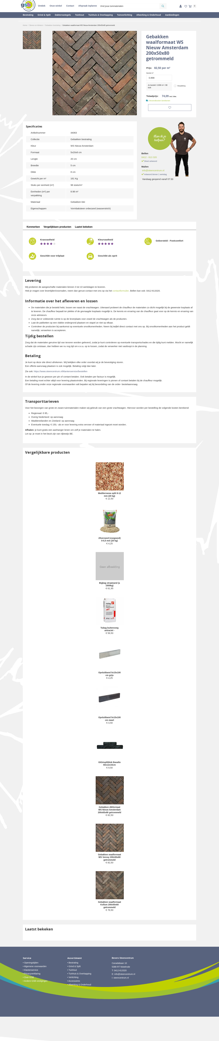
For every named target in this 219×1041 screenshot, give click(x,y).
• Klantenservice (30, 994)
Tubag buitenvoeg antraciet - (109, 635)
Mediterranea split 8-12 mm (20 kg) (109, 495)
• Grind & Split (74, 990)
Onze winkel (56, 6)
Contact (70, 6)
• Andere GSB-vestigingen (35, 1005)
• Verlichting (72, 1001)
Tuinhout (79, 15)
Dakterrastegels (63, 15)
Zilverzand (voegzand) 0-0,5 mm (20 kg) (109, 542)
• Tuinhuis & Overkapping (79, 998)
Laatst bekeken (84, 227)
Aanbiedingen (172, 15)
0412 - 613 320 (149, 156)
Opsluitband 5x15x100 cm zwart (109, 726)
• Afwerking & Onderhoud (79, 1009)
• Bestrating (72, 987)
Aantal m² (149, 73)
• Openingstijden (30, 987)
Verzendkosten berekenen (159, 101)
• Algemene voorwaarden (35, 990)
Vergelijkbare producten (57, 227)
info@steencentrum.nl (153, 170)
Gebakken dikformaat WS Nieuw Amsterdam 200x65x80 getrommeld (109, 822)
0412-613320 (120, 995)
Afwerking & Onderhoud (148, 15)
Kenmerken (33, 227)
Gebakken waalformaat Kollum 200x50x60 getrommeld (109, 927)
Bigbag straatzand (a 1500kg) (109, 589)
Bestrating (28, 15)
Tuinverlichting (124, 15)
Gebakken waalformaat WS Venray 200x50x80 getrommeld (109, 875)
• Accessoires (73, 1005)
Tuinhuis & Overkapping (100, 15)
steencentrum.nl (121, 1002)
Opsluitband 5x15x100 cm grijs (109, 680)
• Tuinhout (72, 994)
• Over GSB (28, 1001)
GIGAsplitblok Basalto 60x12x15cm (109, 772)
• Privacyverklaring (31, 998)
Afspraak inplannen (88, 6)
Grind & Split (44, 15)
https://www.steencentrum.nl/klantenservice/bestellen (60, 371)
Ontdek (41, 6)
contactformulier (121, 290)
